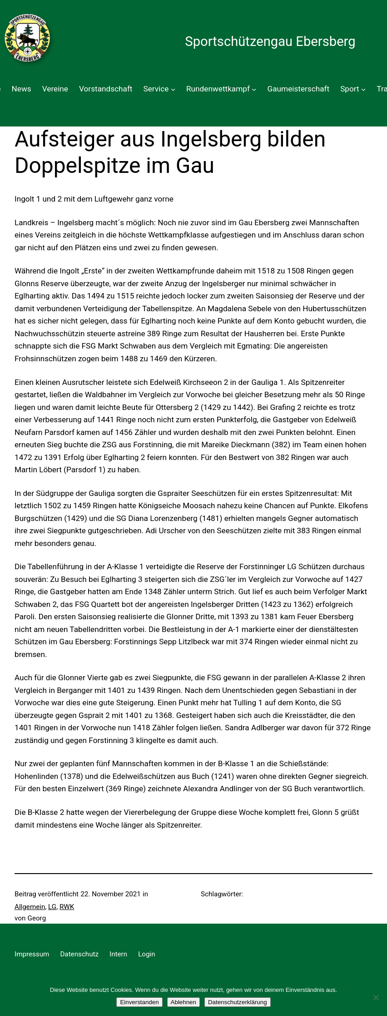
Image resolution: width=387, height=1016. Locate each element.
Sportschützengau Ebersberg (270, 41)
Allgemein (30, 907)
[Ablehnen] (375, 997)
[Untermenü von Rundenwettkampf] (254, 89)
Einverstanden (139, 1002)
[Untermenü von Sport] (363, 89)
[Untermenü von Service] (173, 89)
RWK (67, 907)
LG (52, 907)
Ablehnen (183, 1002)
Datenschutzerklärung (237, 1002)
